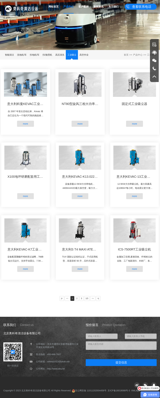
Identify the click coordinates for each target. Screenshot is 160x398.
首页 (126, 55)
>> (93, 298)
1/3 (87, 298)
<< (67, 298)
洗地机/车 (22, 55)
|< (62, 298)
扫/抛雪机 (47, 55)
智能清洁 (9, 55)
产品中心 (138, 55)
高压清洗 (59, 55)
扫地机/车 (34, 55)
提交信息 (121, 362)
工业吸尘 (71, 55)
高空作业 (84, 55)
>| (98, 298)
